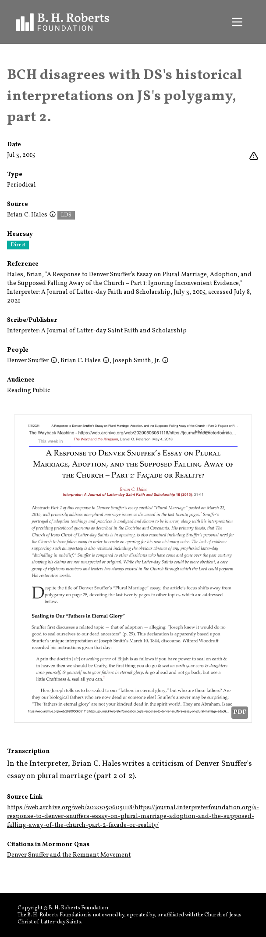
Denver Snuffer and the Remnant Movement (69, 855)
